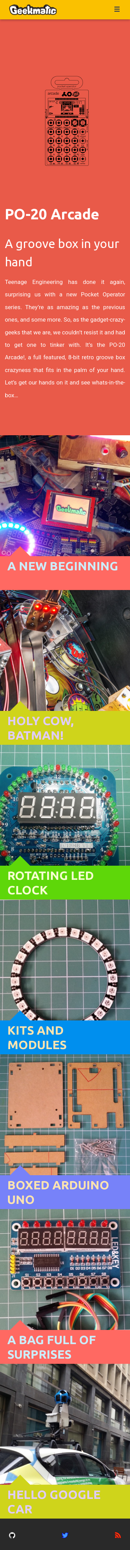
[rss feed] (118, 1534)
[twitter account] (65, 1534)
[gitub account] (12, 1534)
